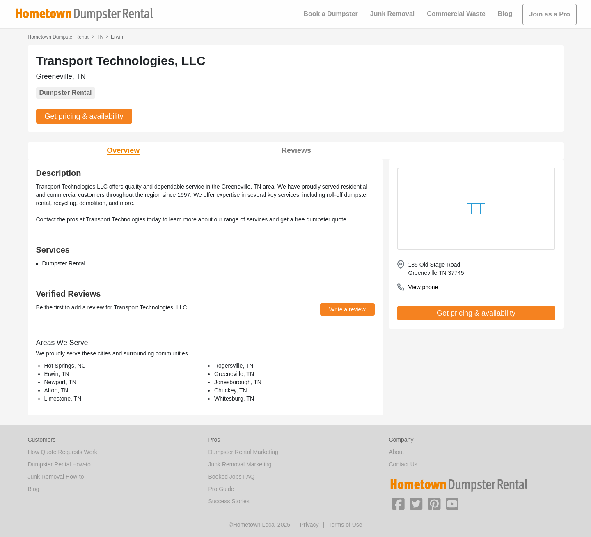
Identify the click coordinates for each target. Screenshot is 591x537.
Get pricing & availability (84, 116)
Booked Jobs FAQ (231, 476)
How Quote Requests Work (62, 452)
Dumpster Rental (65, 92)
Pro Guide (221, 489)
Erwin (117, 37)
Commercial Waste (456, 13)
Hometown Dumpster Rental (59, 37)
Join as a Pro (549, 14)
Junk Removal (392, 13)
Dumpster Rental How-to (59, 464)
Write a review (347, 309)
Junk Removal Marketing (240, 464)
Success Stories (229, 501)
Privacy (309, 524)
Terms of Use (345, 524)
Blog (505, 13)
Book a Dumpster (330, 13)
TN (100, 37)
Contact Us (403, 464)
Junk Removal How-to (56, 476)
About (396, 452)
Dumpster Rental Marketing (243, 452)
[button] (398, 503)
